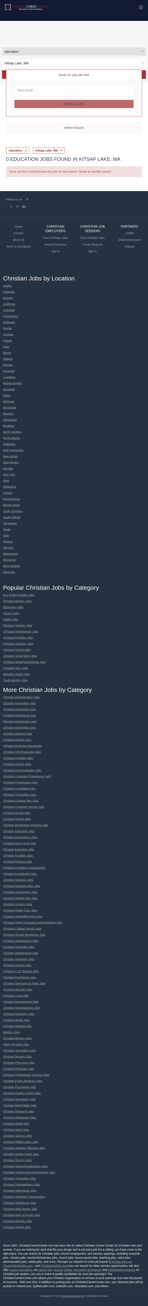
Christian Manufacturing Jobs (21, 1008)
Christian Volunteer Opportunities (24, 1196)
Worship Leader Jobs (16, 674)
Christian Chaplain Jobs (18, 758)
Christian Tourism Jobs (17, 1160)
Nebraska (9, 444)
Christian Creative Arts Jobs (20, 800)
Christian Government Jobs (20, 892)
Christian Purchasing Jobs (19, 977)
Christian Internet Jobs (17, 965)
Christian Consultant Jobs (19, 788)
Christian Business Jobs (18, 880)
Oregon (8, 492)
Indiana (7, 358)
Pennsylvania (11, 499)
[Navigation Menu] (141, 7)
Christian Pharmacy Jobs (19, 1062)
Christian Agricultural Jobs (19, 715)
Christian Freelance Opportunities (24, 867)
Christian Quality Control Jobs (22, 1093)
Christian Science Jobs (17, 1135)
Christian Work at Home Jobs (21, 1215)
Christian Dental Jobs (16, 813)
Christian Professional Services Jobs (26, 1075)
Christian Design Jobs (17, 819)
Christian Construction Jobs (20, 782)
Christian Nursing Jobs (17, 1056)
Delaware (9, 322)
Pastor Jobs (10, 619)
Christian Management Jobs (20, 1001)
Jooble (129, 233)
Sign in (55, 251)
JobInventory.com (129, 239)
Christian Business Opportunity (22, 746)
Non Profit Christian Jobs (19, 595)
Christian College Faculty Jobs (22, 928)
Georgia (8, 334)
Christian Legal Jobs (16, 995)
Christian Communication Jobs (22, 770)
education (15, 150)
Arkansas (9, 291)
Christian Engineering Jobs (20, 837)
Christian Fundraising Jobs (20, 873)
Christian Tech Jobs (15, 668)
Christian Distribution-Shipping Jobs (25, 825)
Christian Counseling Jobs (19, 794)
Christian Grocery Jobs (17, 904)
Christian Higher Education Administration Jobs (32, 922)
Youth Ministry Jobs (15, 680)
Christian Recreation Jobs (19, 1099)
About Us (18, 239)
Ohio (6, 480)
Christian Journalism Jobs (19, 1050)
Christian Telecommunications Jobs (25, 1166)
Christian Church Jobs (17, 764)
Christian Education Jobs (19, 831)
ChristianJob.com (121, 1261)
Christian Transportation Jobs (21, 1184)
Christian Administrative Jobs (21, 697)
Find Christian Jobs (92, 237)
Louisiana (9, 377)
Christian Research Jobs (18, 1111)
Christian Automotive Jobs (19, 727)
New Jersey (10, 456)
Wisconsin (9, 560)
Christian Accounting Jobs (19, 703)
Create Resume (92, 244)
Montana (8, 425)
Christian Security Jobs (17, 989)
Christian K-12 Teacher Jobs (21, 971)
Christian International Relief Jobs (24, 983)
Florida (7, 328)
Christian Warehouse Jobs (19, 1202)
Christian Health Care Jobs (20, 910)
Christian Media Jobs (16, 1020)
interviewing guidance (121, 1269)
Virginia (7, 541)
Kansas (8, 365)
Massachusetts (12, 383)
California (9, 304)
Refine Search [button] (73, 127)
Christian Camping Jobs (18, 643)
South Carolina (12, 511)
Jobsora (129, 246)
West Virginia (11, 566)
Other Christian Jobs (16, 1044)
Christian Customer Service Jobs (24, 806)
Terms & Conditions (18, 246)
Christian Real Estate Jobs (20, 1105)
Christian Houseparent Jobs (20, 940)
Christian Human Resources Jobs (24, 934)
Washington (10, 553)
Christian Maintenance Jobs (20, 631)
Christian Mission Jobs (17, 1038)
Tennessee (10, 523)
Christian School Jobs (16, 649)
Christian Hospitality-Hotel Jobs (23, 916)
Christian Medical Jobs (17, 1026)
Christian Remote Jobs (17, 1221)
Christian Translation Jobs (19, 1178)
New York (9, 474)
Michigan (8, 401)
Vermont (8, 547)
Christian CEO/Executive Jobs (22, 752)
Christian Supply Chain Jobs (21, 1154)
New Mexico (10, 462)
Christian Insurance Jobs (18, 959)
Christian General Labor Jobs (21, 886)
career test (45, 1269)
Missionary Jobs (13, 607)
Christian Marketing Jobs (18, 1014)
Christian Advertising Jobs (19, 709)
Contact (18, 233)
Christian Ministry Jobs (17, 601)
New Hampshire (13, 450)
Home (18, 226)
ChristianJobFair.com (53, 1265)
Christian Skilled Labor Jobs (20, 1142)
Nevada (8, 468)
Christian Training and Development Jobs (29, 1172)
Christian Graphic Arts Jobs (20, 898)
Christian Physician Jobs (18, 1068)
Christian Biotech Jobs (17, 739)
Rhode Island (11, 505)
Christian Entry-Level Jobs (19, 843)
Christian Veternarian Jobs (19, 1190)
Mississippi (10, 419)
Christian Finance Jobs (17, 861)
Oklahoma (9, 486)
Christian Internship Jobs (18, 947)
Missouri (8, 413)
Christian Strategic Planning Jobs (24, 1148)
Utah (6, 535)
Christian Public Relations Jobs (22, 1081)
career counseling (21, 1269)
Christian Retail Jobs (16, 1123)
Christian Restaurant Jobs (20, 1117)
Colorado (9, 310)
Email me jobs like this (74, 75)
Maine (7, 395)
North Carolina (12, 432)
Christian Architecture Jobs (20, 721)
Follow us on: (14, 199)
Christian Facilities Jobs (18, 637)
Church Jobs (11, 613)
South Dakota (11, 517)
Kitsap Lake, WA (47, 150)
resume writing (62, 1269)
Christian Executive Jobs (18, 849)
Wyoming (9, 572)
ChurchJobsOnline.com (18, 1265)
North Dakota (11, 438)
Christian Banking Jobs (17, 733)
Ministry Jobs (11, 1032)
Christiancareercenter (73, 1296)
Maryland (9, 389)
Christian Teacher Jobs (17, 625)
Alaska (7, 285)
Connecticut (10, 316)
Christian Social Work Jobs (20, 656)
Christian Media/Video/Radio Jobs (24, 662)
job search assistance (87, 1269)
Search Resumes (55, 244)
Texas (7, 529)
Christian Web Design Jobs (20, 1209)
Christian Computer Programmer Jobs (27, 776)
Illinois (7, 352)
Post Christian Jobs (55, 237)
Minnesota (9, 407)
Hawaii (7, 340)
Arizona (8, 298)
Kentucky (9, 371)
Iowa (6, 346)
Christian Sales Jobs (16, 1129)
